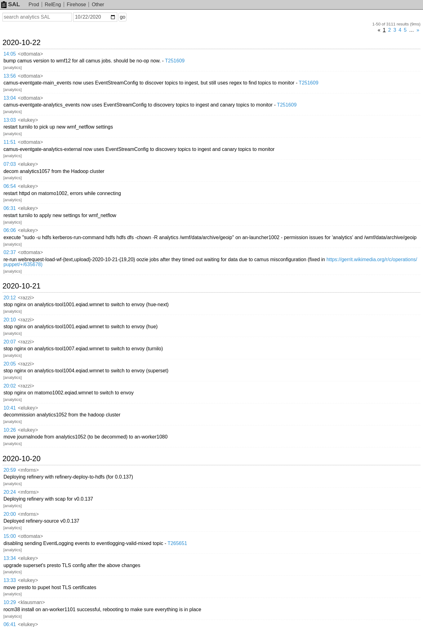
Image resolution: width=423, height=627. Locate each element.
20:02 (9, 385)
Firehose (76, 4)
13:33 (9, 580)
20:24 (9, 492)
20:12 (9, 297)
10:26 (9, 430)
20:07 (9, 341)
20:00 (9, 514)
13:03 (9, 120)
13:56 (9, 76)
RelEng (53, 4)
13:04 (9, 98)
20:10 (9, 319)
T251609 (175, 60)
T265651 (177, 543)
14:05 (9, 54)
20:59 (9, 470)
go (122, 17)
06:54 (9, 186)
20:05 (9, 363)
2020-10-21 (21, 286)
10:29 (9, 602)
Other (98, 4)
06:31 (9, 208)
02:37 (9, 252)
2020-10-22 (21, 42)
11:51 (9, 142)
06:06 (9, 230)
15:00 (9, 536)
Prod (34, 4)
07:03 (9, 164)
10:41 (9, 408)
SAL (10, 4)
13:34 (9, 558)
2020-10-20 (21, 458)
